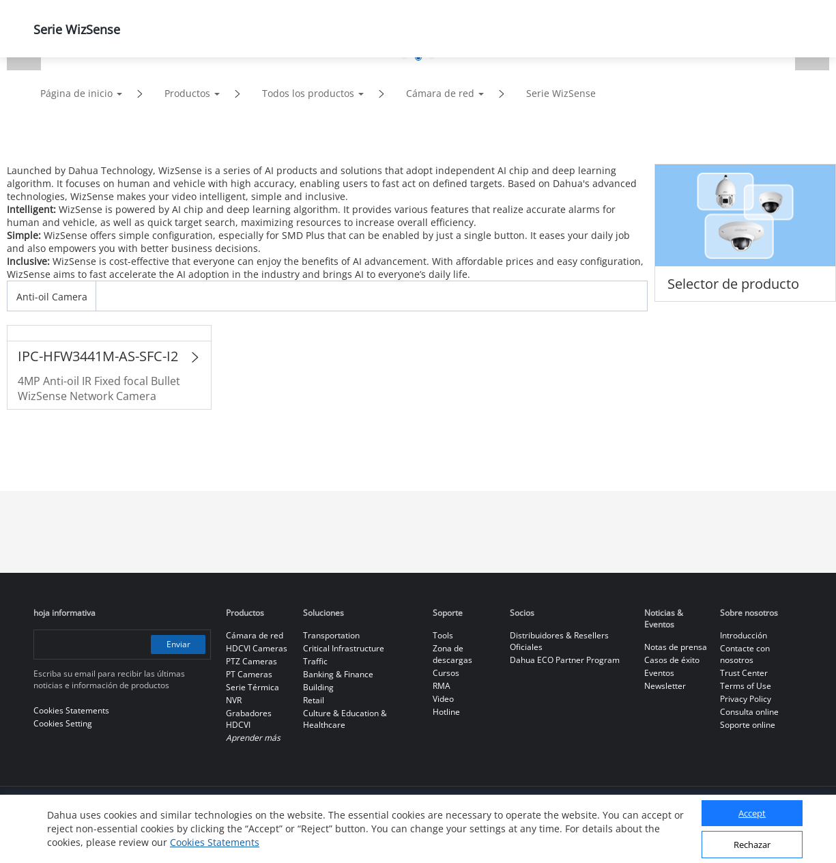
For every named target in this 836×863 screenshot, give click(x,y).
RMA (441, 686)
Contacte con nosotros (745, 654)
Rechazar (752, 844)
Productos (187, 93)
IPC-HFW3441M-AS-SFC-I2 (98, 356)
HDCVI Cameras (256, 648)
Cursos (446, 673)
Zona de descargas (452, 654)
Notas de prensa (675, 647)
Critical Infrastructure (343, 648)
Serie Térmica (252, 687)
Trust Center (744, 673)
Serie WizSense (561, 93)
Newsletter (665, 686)
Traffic (315, 661)
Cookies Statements (214, 842)
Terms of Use (745, 686)
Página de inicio (76, 93)
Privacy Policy (745, 699)
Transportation (331, 635)
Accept (752, 813)
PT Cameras (249, 674)
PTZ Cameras (251, 661)
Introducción (743, 635)
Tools (443, 635)
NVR (234, 700)
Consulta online (749, 712)
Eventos (659, 673)
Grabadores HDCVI (249, 719)
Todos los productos (308, 93)
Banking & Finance (338, 674)
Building (318, 687)
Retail (313, 700)
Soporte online (747, 725)
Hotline (446, 712)
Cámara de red (440, 93)
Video (443, 699)
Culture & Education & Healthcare (345, 719)
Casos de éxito (672, 660)
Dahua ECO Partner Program (565, 660)
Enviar (178, 644)
